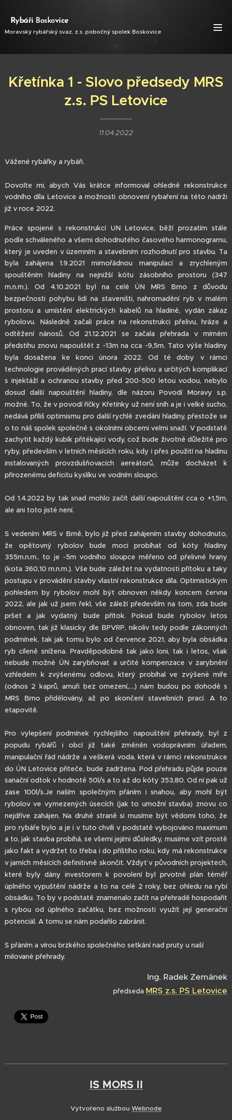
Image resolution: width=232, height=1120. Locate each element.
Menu (218, 27)
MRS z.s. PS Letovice (186, 990)
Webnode (147, 1108)
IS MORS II (116, 1084)
